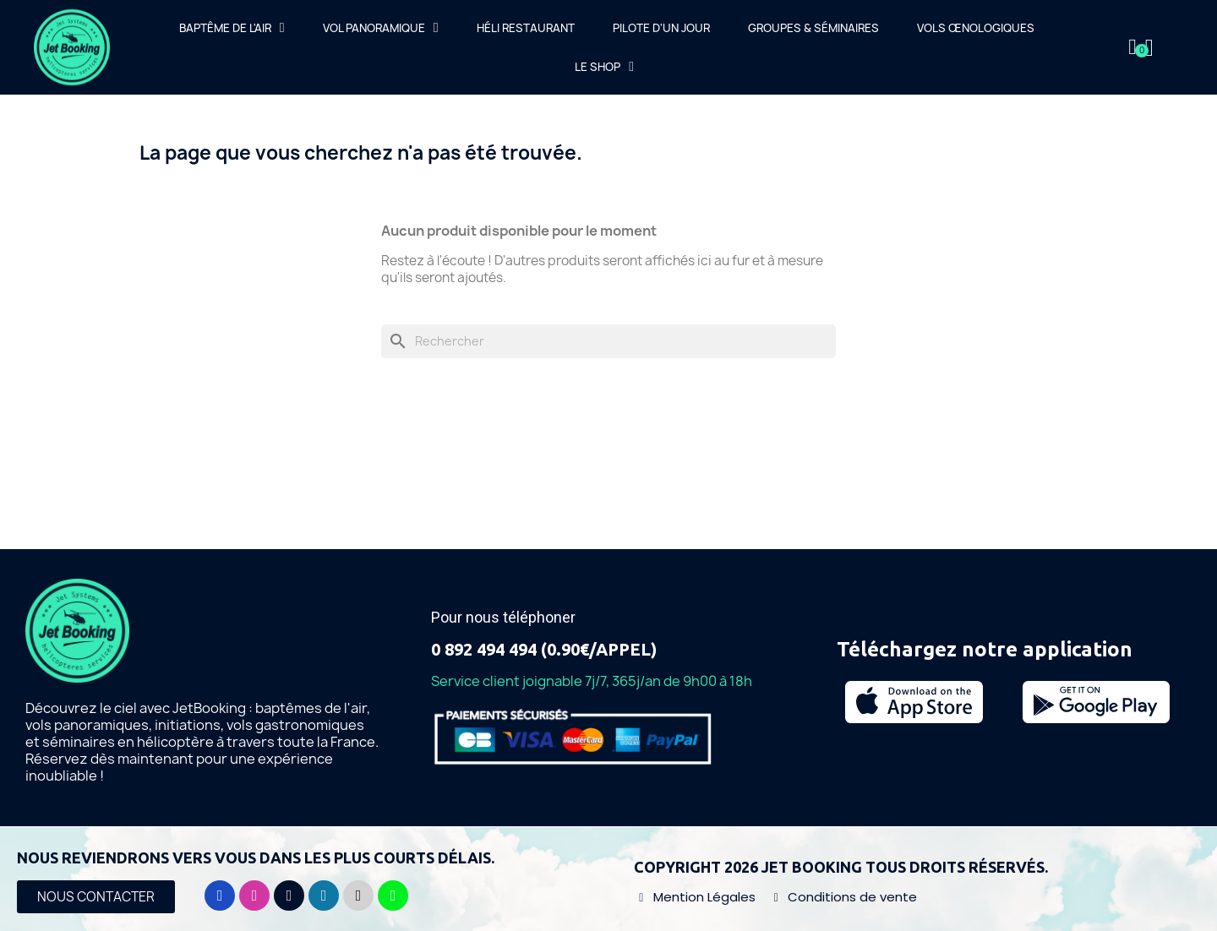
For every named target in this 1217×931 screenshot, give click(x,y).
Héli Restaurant (526, 27)
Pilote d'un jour (661, 27)
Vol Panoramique (381, 28)
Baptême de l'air (232, 28)
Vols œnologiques (975, 27)
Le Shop (604, 67)
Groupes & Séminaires (813, 27)
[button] (96, 896)
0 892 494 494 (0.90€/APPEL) (544, 649)
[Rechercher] (608, 341)
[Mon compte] (1132, 47)
